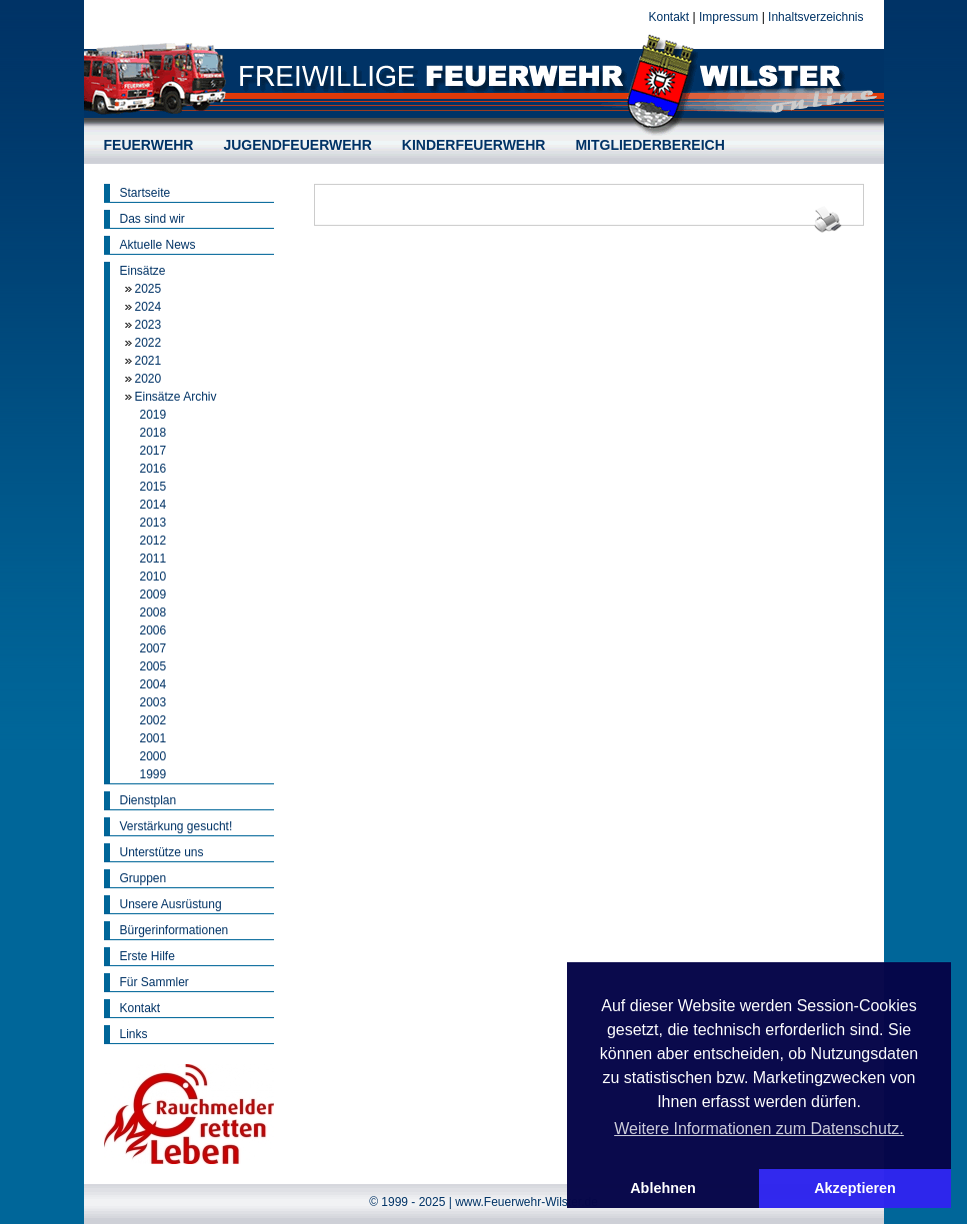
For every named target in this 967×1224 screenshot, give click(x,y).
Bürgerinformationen (174, 930)
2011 (153, 559)
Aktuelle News (158, 245)
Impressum (728, 17)
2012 (153, 541)
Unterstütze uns (162, 852)
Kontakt (668, 17)
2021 (148, 361)
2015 (153, 487)
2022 (148, 343)
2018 (153, 433)
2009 (153, 595)
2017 (153, 451)
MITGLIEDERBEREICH (649, 145)
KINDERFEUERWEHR (474, 145)
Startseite (145, 193)
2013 (153, 523)
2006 (153, 630)
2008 (153, 612)
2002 (153, 720)
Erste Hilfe (147, 956)
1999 (153, 774)
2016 (153, 469)
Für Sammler (154, 982)
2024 (148, 307)
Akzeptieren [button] (855, 1188)
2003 (153, 702)
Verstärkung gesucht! (176, 826)
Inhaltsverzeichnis (815, 17)
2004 (153, 684)
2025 (148, 289)
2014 (153, 505)
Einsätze (143, 271)
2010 (153, 577)
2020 (148, 379)
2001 (153, 738)
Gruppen (143, 878)
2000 (153, 756)
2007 (153, 648)
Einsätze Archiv (176, 397)
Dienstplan (148, 800)
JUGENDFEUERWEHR (297, 145)
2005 (153, 666)
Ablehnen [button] (663, 1188)
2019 (153, 415)
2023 (148, 325)
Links (134, 1034)
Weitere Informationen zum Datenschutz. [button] (759, 1128)
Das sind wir (152, 219)
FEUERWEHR (149, 145)
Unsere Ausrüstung (171, 904)
